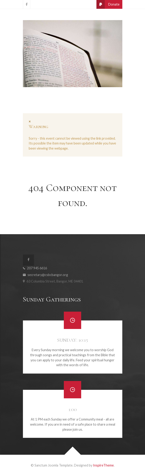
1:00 (72, 409)
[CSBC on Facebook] (26, 4)
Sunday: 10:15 (72, 340)
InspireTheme (103, 465)
